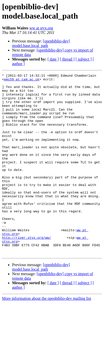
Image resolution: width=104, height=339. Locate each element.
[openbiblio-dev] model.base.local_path (41, 43)
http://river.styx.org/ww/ (26, 270)
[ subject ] (84, 59)
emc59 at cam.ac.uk (21, 80)
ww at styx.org (41, 28)
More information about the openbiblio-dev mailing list (46, 334)
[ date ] (53, 59)
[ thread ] (67, 59)
